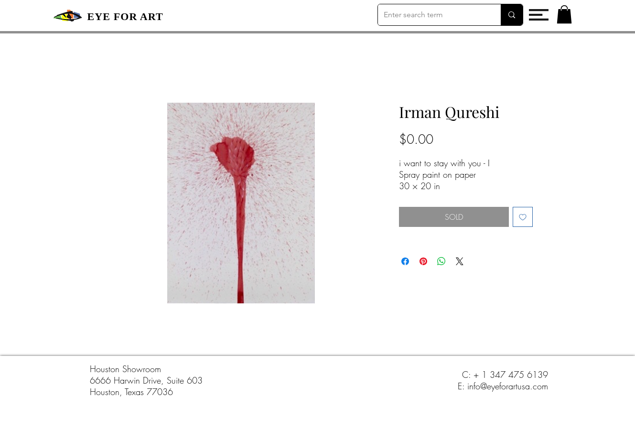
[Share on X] (459, 261)
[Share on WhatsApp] (441, 261)
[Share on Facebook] (405, 261)
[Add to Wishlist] (523, 217)
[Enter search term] (432, 14)
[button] (539, 15)
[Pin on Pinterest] (423, 261)
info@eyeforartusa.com (507, 386)
